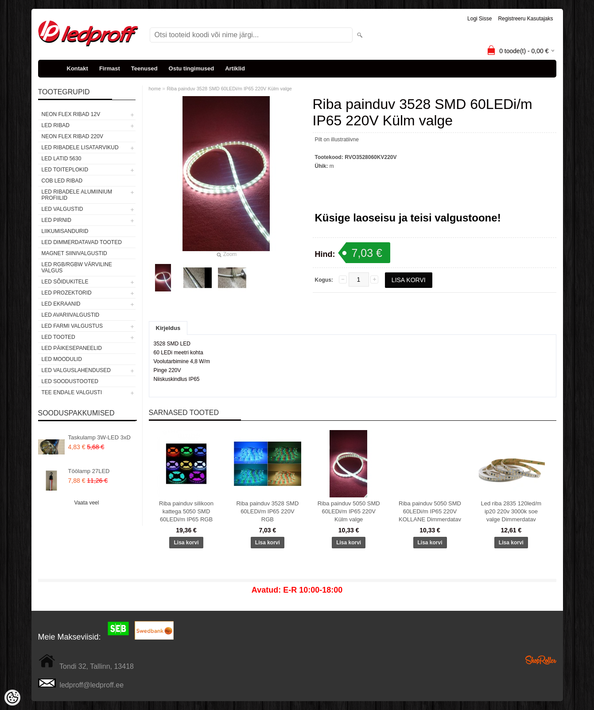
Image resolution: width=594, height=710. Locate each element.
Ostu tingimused (191, 68)
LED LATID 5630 (62, 158)
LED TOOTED (58, 337)
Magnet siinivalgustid (74, 253)
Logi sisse (479, 19)
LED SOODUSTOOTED (70, 381)
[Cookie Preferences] (12, 698)
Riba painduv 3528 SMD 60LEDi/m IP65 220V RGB (267, 511)
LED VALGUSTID (62, 209)
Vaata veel (86, 503)
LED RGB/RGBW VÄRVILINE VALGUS (77, 267)
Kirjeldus (168, 328)
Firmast (109, 68)
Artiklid (235, 68)
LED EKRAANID (61, 304)
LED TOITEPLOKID (65, 170)
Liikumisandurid (65, 231)
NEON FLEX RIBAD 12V (71, 114)
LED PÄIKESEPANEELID (72, 348)
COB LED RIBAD (62, 181)
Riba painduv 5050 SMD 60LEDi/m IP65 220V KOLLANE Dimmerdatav (430, 511)
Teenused (144, 68)
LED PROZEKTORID (67, 293)
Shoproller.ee (540, 660)
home (155, 88)
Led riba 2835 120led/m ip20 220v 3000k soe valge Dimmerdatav (511, 511)
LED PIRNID (56, 220)
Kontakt (77, 68)
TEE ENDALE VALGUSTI (72, 392)
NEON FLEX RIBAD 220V (72, 136)
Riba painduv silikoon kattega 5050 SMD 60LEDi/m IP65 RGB (186, 511)
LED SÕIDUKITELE (65, 282)
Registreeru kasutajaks (525, 19)
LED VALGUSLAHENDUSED (76, 370)
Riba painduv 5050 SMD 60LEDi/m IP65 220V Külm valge (349, 511)
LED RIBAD (56, 125)
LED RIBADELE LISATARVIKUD (80, 147)
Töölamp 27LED (89, 471)
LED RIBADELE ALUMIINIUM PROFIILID (77, 195)
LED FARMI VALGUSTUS (72, 326)
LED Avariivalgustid (71, 315)
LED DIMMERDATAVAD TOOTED (82, 242)
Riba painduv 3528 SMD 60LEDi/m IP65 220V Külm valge (229, 88)
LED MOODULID (62, 359)
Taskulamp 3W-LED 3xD (99, 437)
